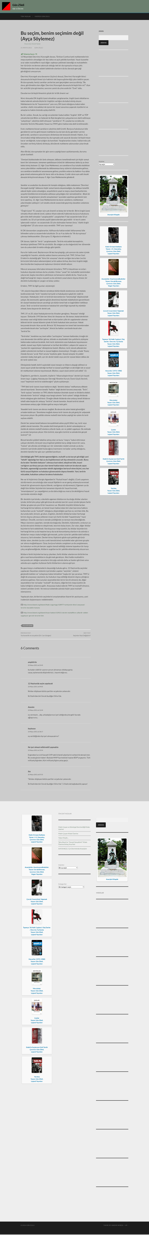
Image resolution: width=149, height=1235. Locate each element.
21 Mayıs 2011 (26, 48)
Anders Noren (117, 1226)
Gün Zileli (19, 5)
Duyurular (27, 44)
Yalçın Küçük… (63, 838)
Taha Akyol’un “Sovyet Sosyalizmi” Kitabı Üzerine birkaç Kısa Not (72, 844)
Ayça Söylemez (28, 625)
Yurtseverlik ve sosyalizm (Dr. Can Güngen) (37, 634)
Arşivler (101, 161)
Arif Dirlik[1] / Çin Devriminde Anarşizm (72, 849)
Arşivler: (61, 865)
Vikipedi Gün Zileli (42, 16)
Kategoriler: (62, 885)
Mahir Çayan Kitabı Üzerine (68, 834)
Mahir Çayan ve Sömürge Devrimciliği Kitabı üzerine (74, 829)
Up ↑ (126, 1226)
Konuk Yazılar (36, 44)
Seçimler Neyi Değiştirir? (81, 634)
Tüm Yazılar (26, 16)
